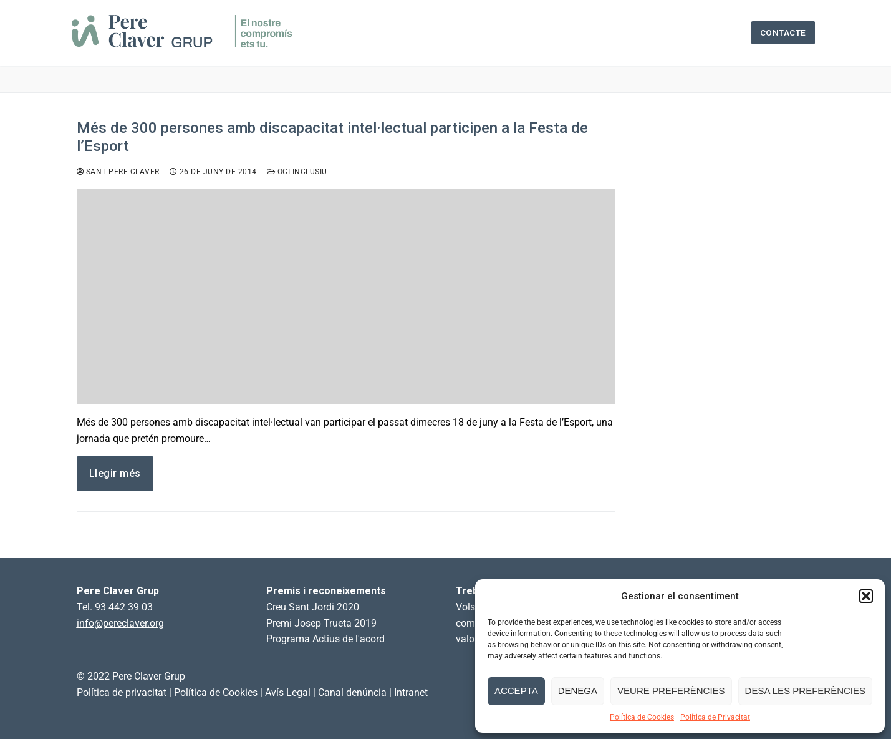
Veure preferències (671, 690)
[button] (866, 596)
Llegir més (115, 473)
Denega (577, 690)
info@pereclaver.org (120, 623)
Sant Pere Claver (118, 171)
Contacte (783, 32)
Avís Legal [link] (288, 692)
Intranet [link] (411, 692)
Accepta (516, 690)
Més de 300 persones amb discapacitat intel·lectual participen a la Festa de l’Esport (332, 137)
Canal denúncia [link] (352, 692)
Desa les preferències (805, 690)
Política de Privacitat (715, 717)
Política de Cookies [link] (216, 692)
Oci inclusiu (297, 171)
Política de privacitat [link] (121, 692)
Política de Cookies (642, 717)
